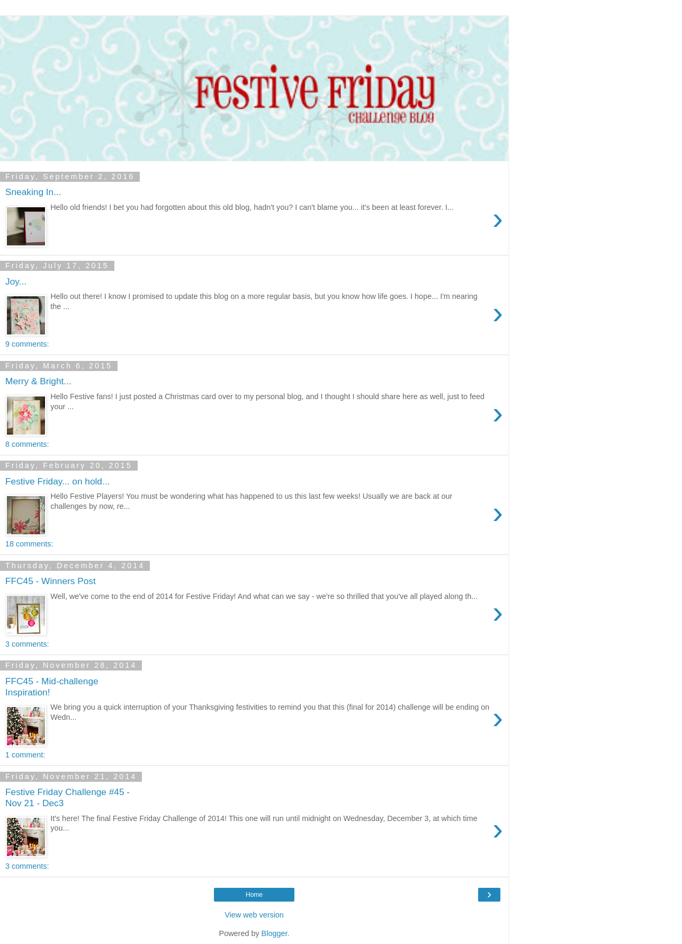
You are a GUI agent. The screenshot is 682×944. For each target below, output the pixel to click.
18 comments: (29, 544)
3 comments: (27, 644)
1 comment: (25, 755)
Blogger (275, 933)
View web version (254, 915)
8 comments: (27, 444)
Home (254, 894)
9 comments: (27, 344)
